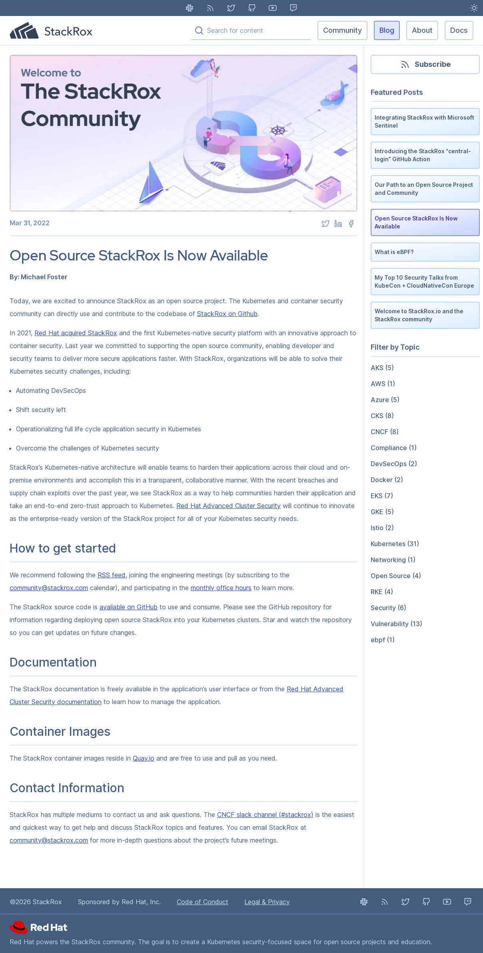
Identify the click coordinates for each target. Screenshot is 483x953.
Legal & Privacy (267, 902)
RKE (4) (382, 592)
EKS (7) (382, 496)
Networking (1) (393, 560)
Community (342, 30)
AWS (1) (383, 384)
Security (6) (388, 608)
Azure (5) (385, 400)
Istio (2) (382, 528)
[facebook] (351, 223)
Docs (459, 30)
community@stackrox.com (49, 588)
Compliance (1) (394, 448)
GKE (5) (382, 512)
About (422, 30)
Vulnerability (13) (396, 624)
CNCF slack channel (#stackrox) (265, 815)
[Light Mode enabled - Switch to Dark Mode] (474, 8)
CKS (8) (382, 416)
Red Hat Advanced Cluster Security (228, 506)
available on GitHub (129, 607)
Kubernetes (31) (395, 544)
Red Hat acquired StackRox (75, 333)
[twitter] (325, 223)
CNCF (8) (385, 432)
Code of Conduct (202, 902)
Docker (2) (387, 480)
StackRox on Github (227, 314)
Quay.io (143, 758)
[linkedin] (338, 223)
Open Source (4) (396, 576)
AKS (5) (382, 368)
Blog (386, 30)
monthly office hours (221, 588)
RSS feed (112, 575)
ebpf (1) (383, 640)
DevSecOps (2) (394, 464)
